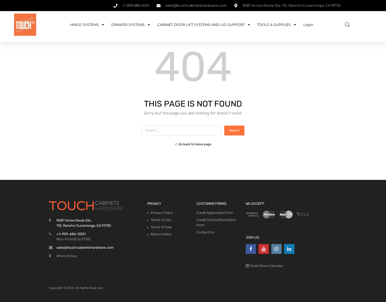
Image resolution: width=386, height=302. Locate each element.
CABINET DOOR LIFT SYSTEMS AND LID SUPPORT (204, 24)
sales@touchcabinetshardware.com (84, 247)
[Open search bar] (347, 24)
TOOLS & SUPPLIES (277, 24)
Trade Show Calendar (266, 266)
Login (308, 24)
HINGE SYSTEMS (87, 24)
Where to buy (66, 256)
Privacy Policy (162, 213)
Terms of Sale (161, 227)
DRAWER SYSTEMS (131, 24)
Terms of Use (161, 220)
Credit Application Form (214, 213)
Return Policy (161, 234)
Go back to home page (193, 144)
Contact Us (205, 232)
